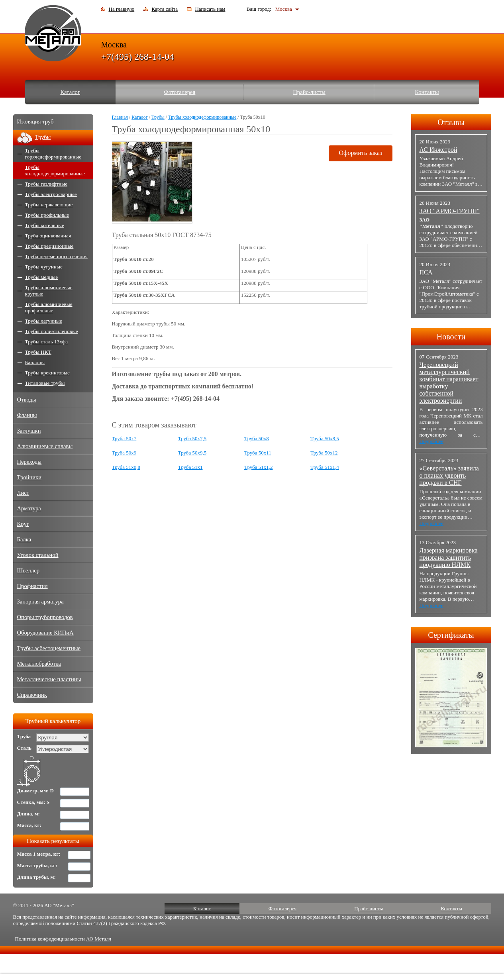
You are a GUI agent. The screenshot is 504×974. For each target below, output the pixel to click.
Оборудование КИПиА (45, 632)
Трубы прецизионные (49, 246)
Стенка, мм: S (33, 802)
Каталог (70, 92)
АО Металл (98, 939)
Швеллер (28, 570)
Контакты (427, 92)
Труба (24, 736)
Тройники (29, 477)
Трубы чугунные (44, 267)
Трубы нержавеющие (49, 205)
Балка (24, 539)
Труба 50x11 (257, 453)
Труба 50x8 (256, 438)
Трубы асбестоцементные (49, 648)
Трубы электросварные (51, 194)
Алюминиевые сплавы (45, 446)
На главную (122, 9)
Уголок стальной (38, 555)
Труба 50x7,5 (192, 438)
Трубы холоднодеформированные (202, 117)
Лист (23, 493)
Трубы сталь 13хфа (46, 342)
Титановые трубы (45, 383)
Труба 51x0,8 (126, 467)
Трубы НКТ (38, 352)
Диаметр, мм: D (35, 791)
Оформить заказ (360, 152)
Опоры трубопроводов (45, 617)
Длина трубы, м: (36, 877)
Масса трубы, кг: (37, 865)
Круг (23, 524)
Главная (120, 117)
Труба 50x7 (124, 438)
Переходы (29, 462)
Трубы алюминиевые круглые (49, 290)
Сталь (24, 748)
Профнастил (32, 586)
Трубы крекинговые (47, 373)
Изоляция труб (35, 121)
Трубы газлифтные (46, 184)
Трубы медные (41, 277)
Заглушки (29, 430)
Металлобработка (39, 663)
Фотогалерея (179, 92)
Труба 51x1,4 (324, 467)
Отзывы (451, 122)
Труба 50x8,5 (324, 438)
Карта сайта (164, 9)
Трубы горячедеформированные (53, 153)
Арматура (29, 508)
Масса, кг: (29, 825)
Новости (451, 336)
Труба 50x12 (323, 453)
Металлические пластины (49, 679)
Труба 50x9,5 (192, 453)
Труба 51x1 (190, 467)
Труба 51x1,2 (258, 467)
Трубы (158, 117)
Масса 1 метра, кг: (39, 854)
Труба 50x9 (124, 453)
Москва (283, 9)
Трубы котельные (44, 225)
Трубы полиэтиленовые (51, 331)
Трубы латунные (43, 321)
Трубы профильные (47, 215)
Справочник (32, 695)
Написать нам (210, 9)
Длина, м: (28, 814)
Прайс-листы (309, 92)
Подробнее (431, 441)
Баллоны (35, 362)
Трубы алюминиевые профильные (49, 307)
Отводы (26, 399)
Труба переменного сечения (56, 256)
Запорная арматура (40, 601)
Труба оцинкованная (48, 236)
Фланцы (27, 415)
